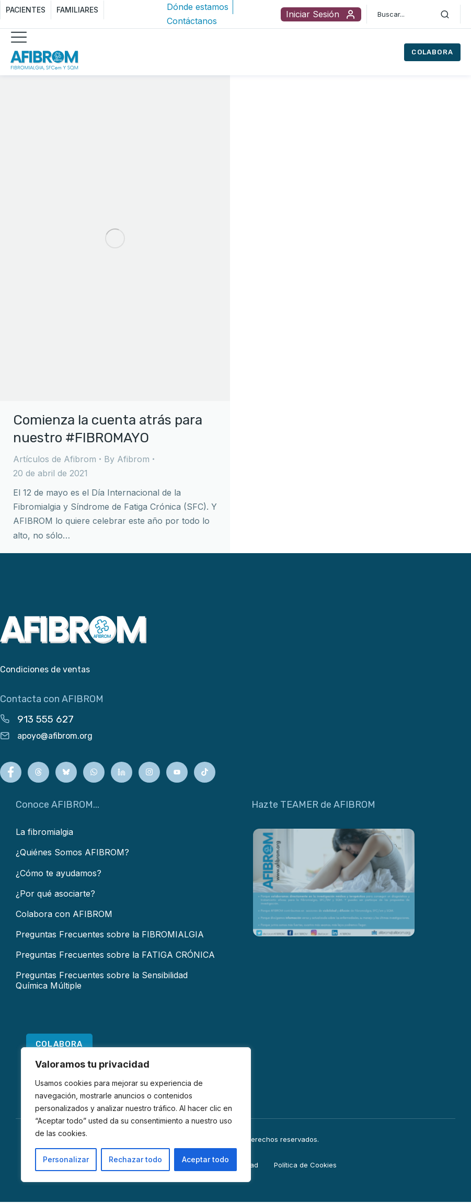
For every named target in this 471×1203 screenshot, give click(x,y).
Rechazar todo (135, 1159)
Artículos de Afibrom (54, 459)
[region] (136, 1114)
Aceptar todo (205, 1159)
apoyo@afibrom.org (55, 736)
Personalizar (66, 1159)
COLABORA (432, 52)
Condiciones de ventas (45, 669)
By (127, 459)
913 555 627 (45, 719)
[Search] (445, 14)
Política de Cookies (305, 1166)
